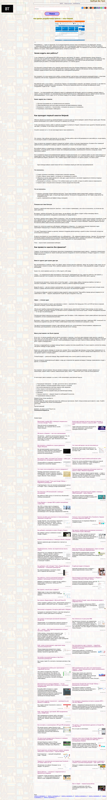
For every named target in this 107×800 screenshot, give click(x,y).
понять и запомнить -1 (40, 796)
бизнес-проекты (38, 399)
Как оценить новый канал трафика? (48, 589)
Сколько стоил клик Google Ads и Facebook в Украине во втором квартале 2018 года (88, 517)
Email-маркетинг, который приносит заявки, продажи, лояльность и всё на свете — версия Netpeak (53, 751)
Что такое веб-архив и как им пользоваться (85, 445)
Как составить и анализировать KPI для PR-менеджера (54, 725)
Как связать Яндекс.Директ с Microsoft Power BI (52, 600)
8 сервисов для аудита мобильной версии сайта (86, 458)
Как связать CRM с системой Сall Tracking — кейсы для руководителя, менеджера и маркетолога (54, 459)
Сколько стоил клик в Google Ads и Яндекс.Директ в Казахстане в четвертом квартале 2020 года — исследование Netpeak (87, 740)
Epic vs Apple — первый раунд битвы (83, 783)
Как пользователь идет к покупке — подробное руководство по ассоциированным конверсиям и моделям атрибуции (87, 647)
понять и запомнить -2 (54, 796)
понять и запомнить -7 (50, 797)
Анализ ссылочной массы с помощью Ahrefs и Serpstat (54, 539)
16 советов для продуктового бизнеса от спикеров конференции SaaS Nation (53, 739)
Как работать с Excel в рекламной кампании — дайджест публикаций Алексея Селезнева (51, 578)
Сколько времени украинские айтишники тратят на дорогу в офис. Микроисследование (87, 470)
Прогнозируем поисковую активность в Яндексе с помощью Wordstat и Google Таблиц (87, 578)
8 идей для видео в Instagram (81, 566)
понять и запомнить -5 (95, 796)
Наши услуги (68, 3)
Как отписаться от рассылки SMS (82, 618)
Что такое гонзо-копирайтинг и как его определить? (53, 469)
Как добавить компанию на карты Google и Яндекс (52, 530)
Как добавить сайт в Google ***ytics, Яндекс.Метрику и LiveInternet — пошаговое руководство (54, 566)
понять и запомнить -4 (81, 796)
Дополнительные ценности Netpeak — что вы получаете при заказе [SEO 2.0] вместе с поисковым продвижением (53, 685)
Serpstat (98, 125)
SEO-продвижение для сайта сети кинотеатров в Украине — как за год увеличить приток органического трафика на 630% (88, 669)
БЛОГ (61, 3)
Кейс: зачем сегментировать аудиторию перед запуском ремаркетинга (51, 646)
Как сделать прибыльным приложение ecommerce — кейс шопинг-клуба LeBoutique (88, 531)
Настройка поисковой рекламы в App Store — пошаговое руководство (51, 658)
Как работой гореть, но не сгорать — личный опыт (48, 83)
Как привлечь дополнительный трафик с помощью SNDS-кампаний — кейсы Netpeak (87, 492)
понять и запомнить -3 (67, 796)
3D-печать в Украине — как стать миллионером (51, 433)
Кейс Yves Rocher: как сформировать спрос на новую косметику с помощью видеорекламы (88, 549)
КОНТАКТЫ (76, 3)
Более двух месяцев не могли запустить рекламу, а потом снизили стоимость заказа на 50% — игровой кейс (87, 423)
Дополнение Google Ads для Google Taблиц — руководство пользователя (86, 684)
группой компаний (39, 406)
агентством (37, 403)
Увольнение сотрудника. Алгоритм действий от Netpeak (54, 609)
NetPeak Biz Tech (98, 1)
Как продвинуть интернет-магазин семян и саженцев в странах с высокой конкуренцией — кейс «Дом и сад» (88, 762)
